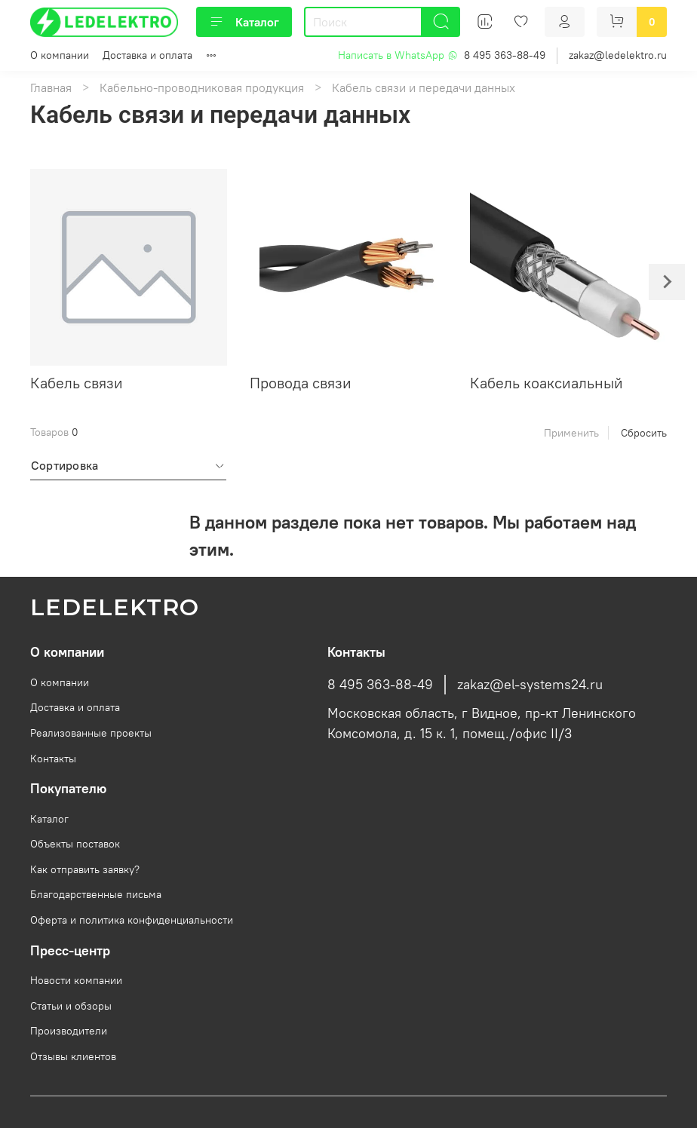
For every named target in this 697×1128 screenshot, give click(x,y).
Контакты (53, 758)
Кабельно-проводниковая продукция (202, 87)
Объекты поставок (75, 844)
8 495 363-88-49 (504, 55)
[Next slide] (667, 282)
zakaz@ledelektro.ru (618, 55)
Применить (571, 433)
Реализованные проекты (91, 733)
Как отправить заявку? (85, 869)
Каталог (244, 21)
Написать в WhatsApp (398, 55)
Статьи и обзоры (71, 1006)
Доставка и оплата (147, 55)
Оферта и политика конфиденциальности (131, 920)
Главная (51, 87)
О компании (59, 55)
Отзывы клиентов (73, 1056)
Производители (68, 1031)
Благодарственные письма (95, 894)
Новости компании (76, 980)
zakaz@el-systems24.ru (530, 684)
